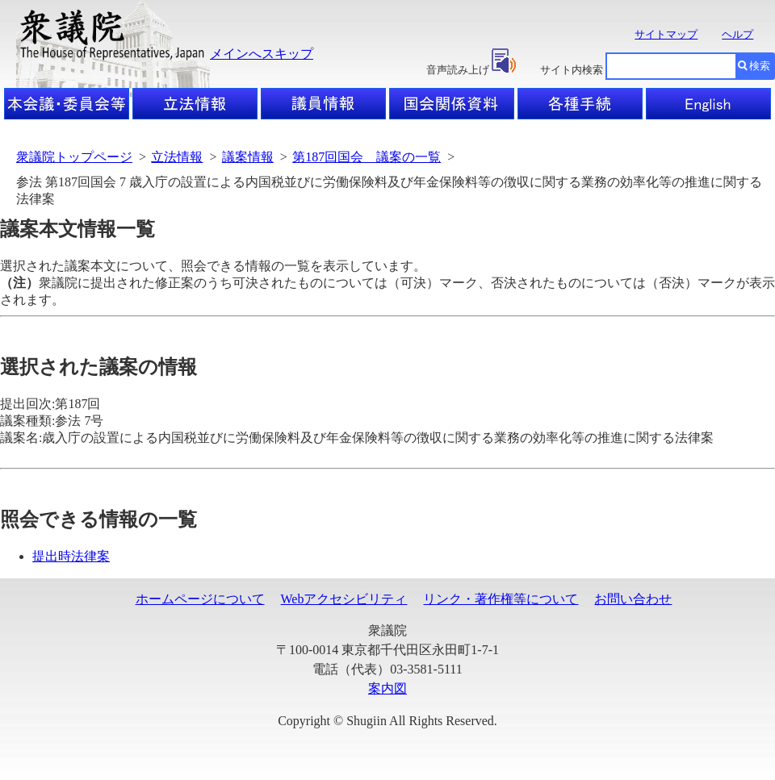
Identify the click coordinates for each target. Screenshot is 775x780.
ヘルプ (737, 34)
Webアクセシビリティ (344, 599)
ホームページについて (200, 599)
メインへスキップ (261, 53)
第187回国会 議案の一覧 (366, 157)
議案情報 (248, 157)
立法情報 (177, 157)
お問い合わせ (633, 599)
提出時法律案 (71, 556)
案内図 (387, 688)
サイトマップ (666, 34)
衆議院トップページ (74, 157)
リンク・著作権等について (500, 599)
